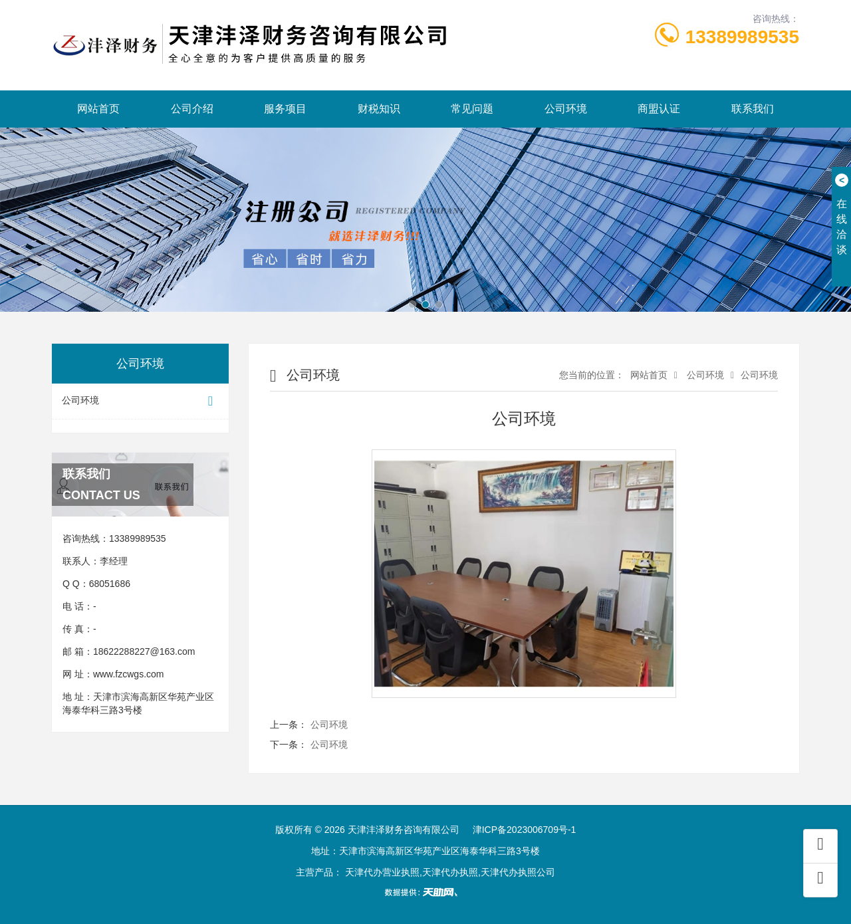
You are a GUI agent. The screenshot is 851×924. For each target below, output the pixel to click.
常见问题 (472, 108)
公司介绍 (192, 108)
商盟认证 (659, 108)
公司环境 (566, 108)
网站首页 (98, 108)
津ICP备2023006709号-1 (524, 829)
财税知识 (379, 108)
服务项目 (285, 108)
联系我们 (752, 108)
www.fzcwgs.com (128, 674)
